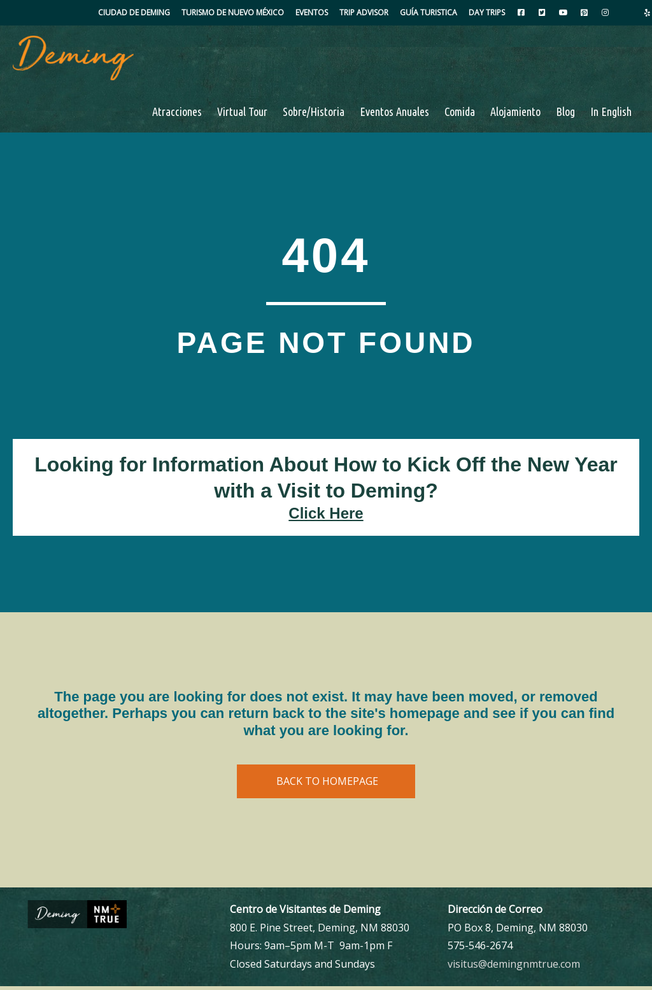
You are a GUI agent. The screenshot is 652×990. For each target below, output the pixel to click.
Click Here (325, 517)
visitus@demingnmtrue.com (514, 968)
